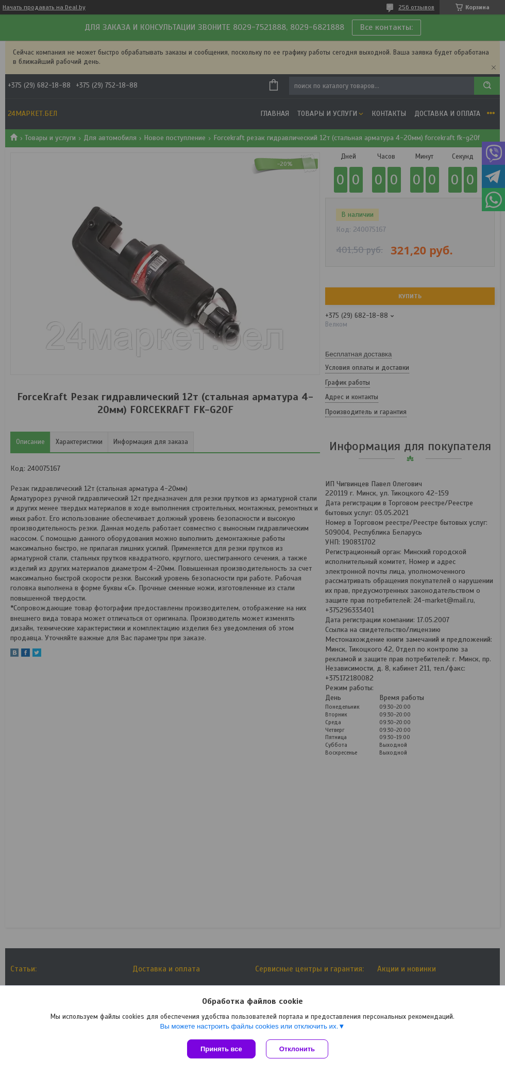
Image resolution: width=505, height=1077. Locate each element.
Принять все (221, 1049)
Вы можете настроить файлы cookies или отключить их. (249, 1026)
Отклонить (297, 1049)
